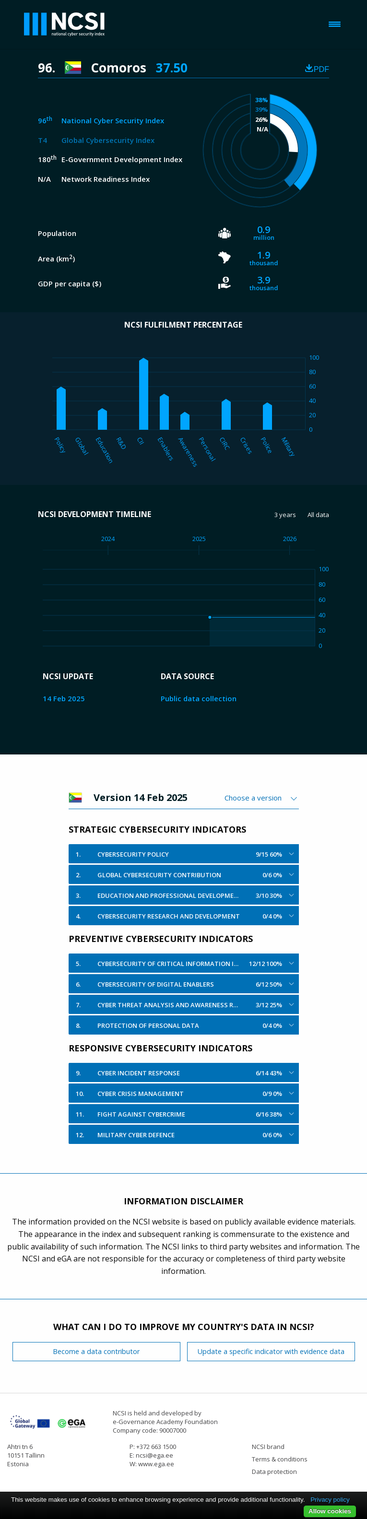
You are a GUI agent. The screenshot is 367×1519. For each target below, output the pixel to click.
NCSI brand (268, 1446)
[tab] (184, 853)
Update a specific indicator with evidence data (271, 1351)
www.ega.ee (156, 1464)
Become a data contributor (96, 1351)
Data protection (274, 1471)
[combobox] (262, 797)
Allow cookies (329, 1511)
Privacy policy (329, 1499)
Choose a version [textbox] (253, 797)
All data (318, 514)
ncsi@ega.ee (154, 1455)
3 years (285, 514)
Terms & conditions (280, 1459)
